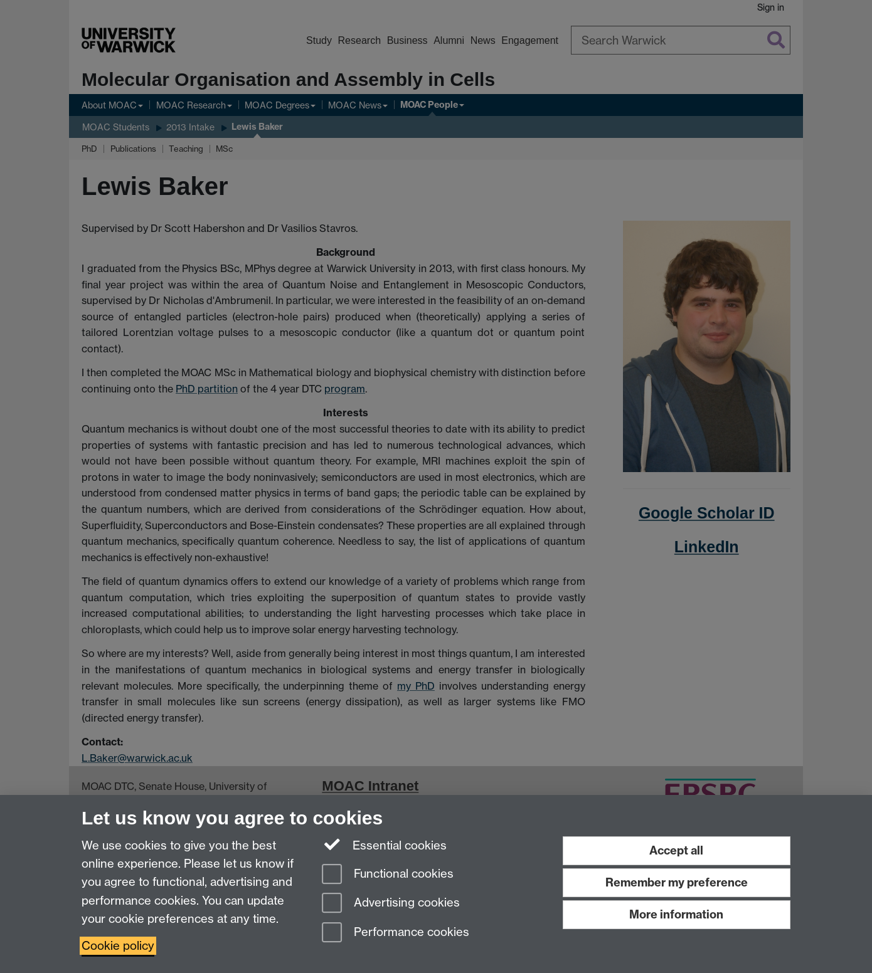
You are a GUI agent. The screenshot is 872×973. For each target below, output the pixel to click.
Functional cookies (388, 874)
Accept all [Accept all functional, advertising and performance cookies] (676, 850)
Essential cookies (384, 844)
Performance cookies (395, 933)
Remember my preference (676, 882)
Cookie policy (118, 946)
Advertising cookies (391, 903)
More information (676, 914)
